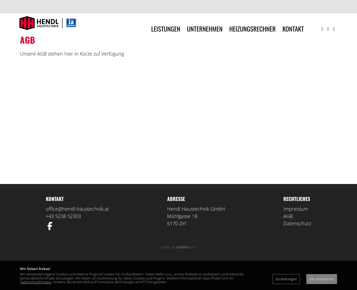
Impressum (295, 235)
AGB (288, 242)
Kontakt (293, 28)
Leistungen (165, 28)
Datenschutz (297, 250)
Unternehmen (204, 28)
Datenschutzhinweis (36, 281)
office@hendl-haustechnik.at (77, 235)
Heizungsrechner (252, 28)
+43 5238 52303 (63, 242)
